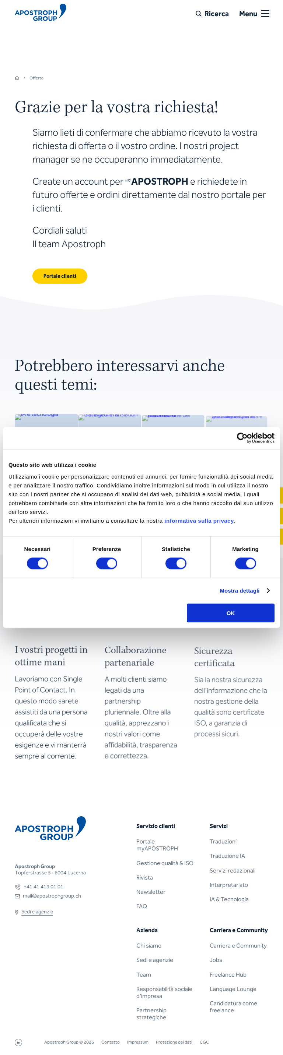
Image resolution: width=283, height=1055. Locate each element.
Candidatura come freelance (233, 1007)
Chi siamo (148, 945)
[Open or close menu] (265, 13)
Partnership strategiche (151, 1014)
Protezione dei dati (174, 1042)
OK (231, 613)
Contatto (110, 1042)
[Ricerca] (212, 13)
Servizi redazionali (232, 870)
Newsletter (150, 891)
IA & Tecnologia (229, 899)
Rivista (144, 877)
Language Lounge (233, 988)
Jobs (216, 959)
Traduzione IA (227, 855)
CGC (204, 1042)
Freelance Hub (228, 974)
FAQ (141, 906)
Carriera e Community (238, 945)
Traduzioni (223, 841)
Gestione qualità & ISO (164, 863)
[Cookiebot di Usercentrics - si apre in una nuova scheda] (242, 438)
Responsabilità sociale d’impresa (164, 992)
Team (143, 974)
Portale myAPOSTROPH (157, 845)
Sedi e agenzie (154, 959)
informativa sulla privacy (199, 520)
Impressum (138, 1042)
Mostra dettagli (239, 590)
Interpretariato (229, 884)
